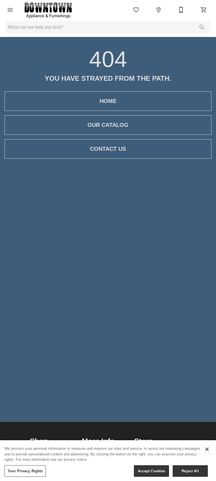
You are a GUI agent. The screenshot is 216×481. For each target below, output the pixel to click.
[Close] (207, 452)
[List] (136, 10)
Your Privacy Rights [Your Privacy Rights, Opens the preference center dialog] (25, 473)
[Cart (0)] (203, 10)
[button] (10, 10)
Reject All (190, 473)
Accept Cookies (151, 473)
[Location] (158, 10)
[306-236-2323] (181, 10)
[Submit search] (202, 27)
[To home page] (48, 9)
